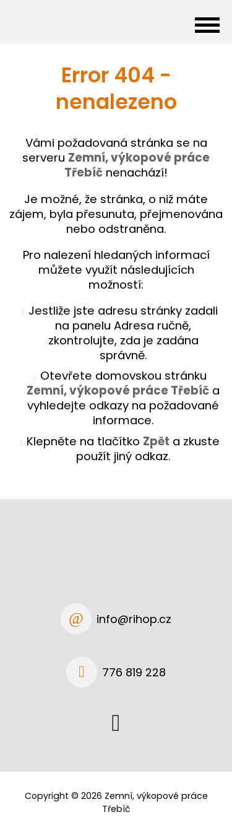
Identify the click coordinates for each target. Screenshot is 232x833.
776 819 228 (134, 672)
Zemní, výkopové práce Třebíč (118, 390)
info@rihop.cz (134, 619)
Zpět (156, 441)
